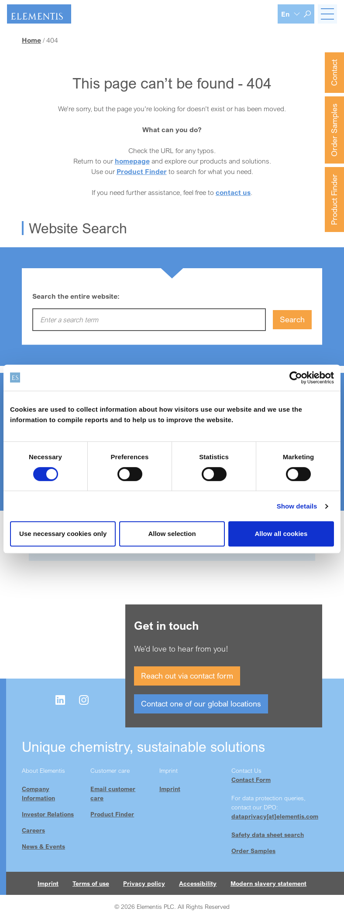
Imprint (169, 788)
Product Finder (334, 199)
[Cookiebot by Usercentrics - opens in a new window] (296, 377)
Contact (334, 72)
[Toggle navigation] (327, 14)
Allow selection (172, 533)
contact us (233, 192)
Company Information (38, 793)
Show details (297, 506)
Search (292, 319)
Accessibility (198, 883)
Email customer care (112, 793)
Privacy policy (144, 883)
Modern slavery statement (268, 883)
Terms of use (90, 883)
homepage (132, 161)
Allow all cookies (281, 533)
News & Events (43, 846)
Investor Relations (48, 814)
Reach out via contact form (187, 675)
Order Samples (334, 130)
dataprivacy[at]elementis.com (274, 816)
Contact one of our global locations (201, 703)
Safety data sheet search (267, 834)
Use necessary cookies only (63, 533)
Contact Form (251, 779)
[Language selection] (290, 14)
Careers (33, 830)
